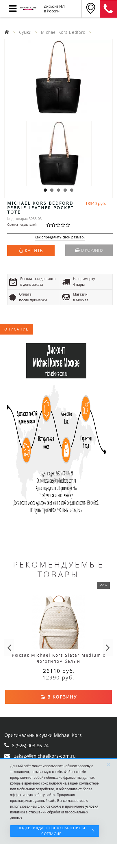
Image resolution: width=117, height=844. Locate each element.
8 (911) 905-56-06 (108, 9)
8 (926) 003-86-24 (30, 745)
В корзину (89, 250)
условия (91, 806)
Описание (16, 329)
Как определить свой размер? (60, 237)
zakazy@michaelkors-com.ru (45, 756)
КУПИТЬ (33, 250)
